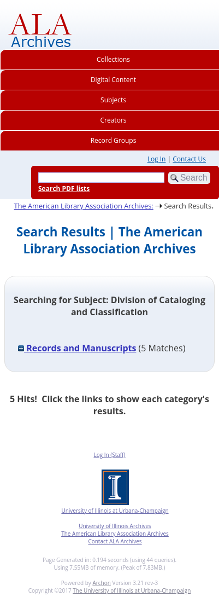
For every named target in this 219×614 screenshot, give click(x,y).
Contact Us (189, 159)
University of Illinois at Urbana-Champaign (114, 510)
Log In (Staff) (109, 455)
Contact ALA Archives (114, 541)
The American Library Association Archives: (83, 206)
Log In (156, 159)
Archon (101, 583)
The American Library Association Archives (115, 533)
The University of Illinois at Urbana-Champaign (132, 590)
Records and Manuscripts (77, 348)
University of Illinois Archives (115, 526)
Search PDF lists (64, 188)
